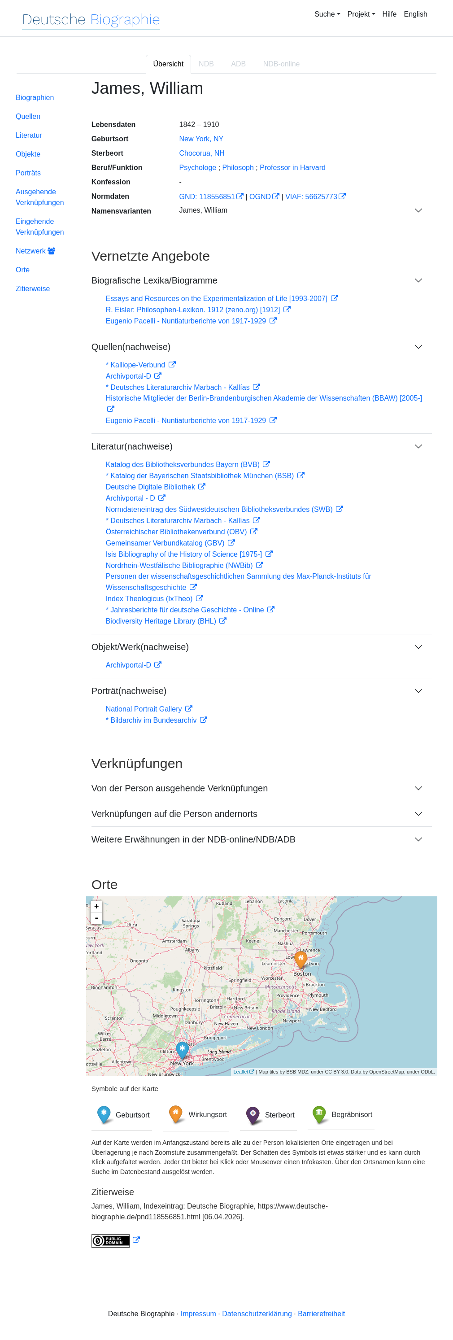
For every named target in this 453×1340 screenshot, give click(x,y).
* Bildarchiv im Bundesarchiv (152, 720)
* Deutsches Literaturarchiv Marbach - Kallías (179, 387)
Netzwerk (35, 251)
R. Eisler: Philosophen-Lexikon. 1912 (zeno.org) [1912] (194, 310)
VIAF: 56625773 (311, 197)
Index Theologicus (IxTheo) (150, 598)
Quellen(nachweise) (131, 347)
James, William (203, 210)
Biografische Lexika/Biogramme (154, 280)
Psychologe (197, 167)
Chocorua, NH (201, 153)
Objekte (28, 154)
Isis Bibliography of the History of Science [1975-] (185, 554)
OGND (260, 197)
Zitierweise (33, 288)
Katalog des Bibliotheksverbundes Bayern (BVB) (184, 464)
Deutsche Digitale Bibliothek (151, 487)
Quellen (28, 116)
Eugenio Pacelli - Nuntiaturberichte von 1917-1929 (187, 321)
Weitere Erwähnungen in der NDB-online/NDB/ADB (193, 839)
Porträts (28, 173)
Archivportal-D (129, 376)
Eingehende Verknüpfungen (40, 227)
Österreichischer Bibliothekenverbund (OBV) (177, 532)
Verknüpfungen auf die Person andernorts (174, 814)
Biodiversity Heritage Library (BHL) (162, 621)
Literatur (29, 135)
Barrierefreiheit (321, 1314)
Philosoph (238, 167)
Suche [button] (324, 14)
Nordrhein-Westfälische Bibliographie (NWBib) (180, 565)
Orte (23, 270)
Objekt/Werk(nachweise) (140, 647)
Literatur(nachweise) (132, 446)
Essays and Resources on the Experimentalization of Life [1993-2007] (218, 298)
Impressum (198, 1314)
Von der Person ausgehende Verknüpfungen (179, 788)
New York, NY (201, 139)
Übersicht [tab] (168, 64)
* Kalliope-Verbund (136, 365)
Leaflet (240, 1071)
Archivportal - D (131, 498)
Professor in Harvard (293, 167)
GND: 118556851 (207, 197)
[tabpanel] (226, 668)
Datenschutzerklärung (257, 1314)
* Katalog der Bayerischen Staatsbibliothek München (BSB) (201, 476)
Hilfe (390, 14)
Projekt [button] (359, 14)
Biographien (35, 97)
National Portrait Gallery (145, 709)
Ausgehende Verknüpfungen (40, 197)
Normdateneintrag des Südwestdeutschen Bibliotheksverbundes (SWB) (220, 509)
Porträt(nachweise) (129, 691)
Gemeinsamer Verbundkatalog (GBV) (166, 543)
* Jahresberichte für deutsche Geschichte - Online (186, 610)
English (415, 14)
